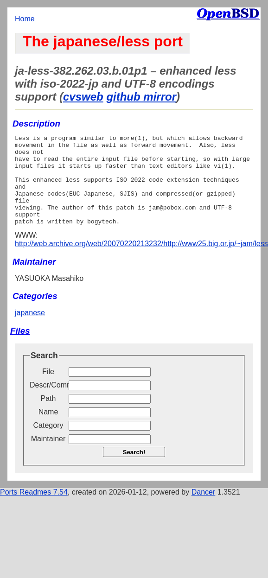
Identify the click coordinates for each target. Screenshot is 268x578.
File (48, 390)
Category (48, 443)
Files (20, 349)
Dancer (203, 510)
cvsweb (83, 96)
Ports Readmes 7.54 (34, 510)
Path (48, 416)
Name (48, 430)
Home (25, 19)
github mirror (141, 96)
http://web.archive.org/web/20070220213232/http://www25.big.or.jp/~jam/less (141, 262)
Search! (134, 470)
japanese (30, 331)
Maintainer (48, 457)
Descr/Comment (48, 403)
